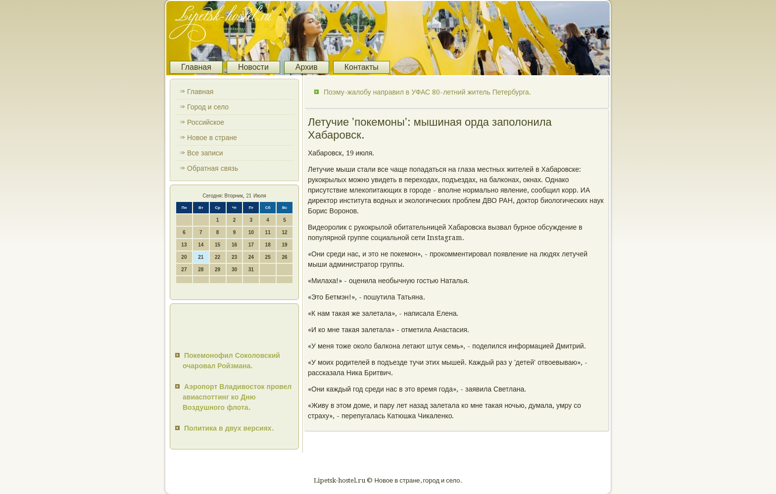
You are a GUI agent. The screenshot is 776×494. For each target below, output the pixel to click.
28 (200, 269)
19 (284, 244)
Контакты (361, 67)
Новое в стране (212, 138)
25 (268, 257)
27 (184, 269)
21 (200, 257)
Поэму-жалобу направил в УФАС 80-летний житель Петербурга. (427, 92)
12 (284, 232)
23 (234, 257)
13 (184, 244)
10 (251, 232)
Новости (253, 67)
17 (251, 244)
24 (251, 257)
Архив (306, 67)
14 (200, 244)
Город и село (208, 107)
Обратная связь (212, 168)
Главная (196, 67)
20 (184, 257)
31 (251, 269)
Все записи (205, 153)
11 (268, 232)
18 (268, 244)
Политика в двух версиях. (229, 428)
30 (234, 269)
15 (217, 244)
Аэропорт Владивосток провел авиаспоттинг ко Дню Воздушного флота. (237, 397)
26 (284, 257)
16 (234, 244)
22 (217, 257)
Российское (205, 122)
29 (217, 269)
